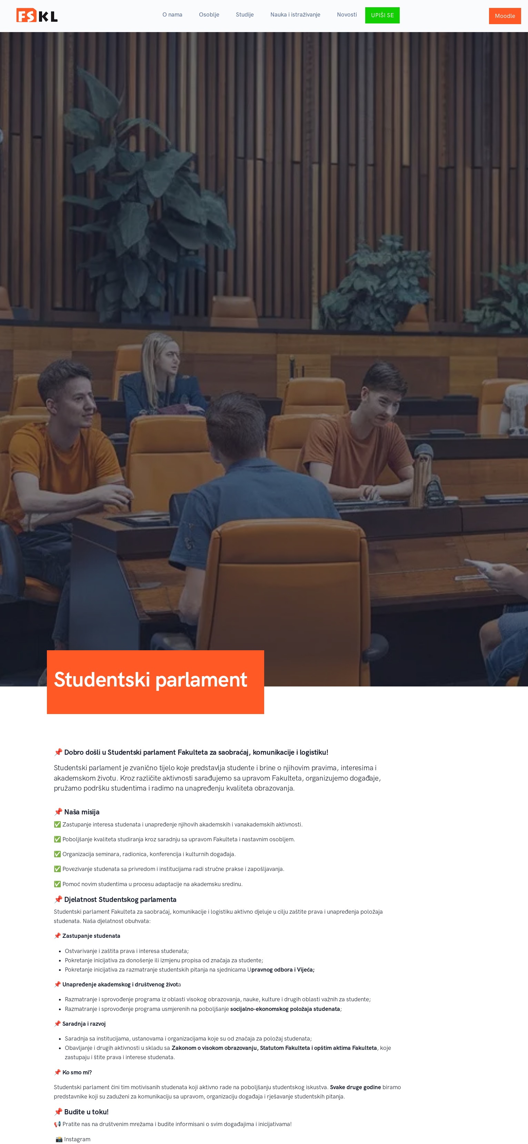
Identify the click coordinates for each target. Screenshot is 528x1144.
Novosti (347, 14)
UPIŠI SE (382, 15)
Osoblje (209, 14)
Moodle (505, 15)
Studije (245, 14)
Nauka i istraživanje (295, 14)
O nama (172, 14)
